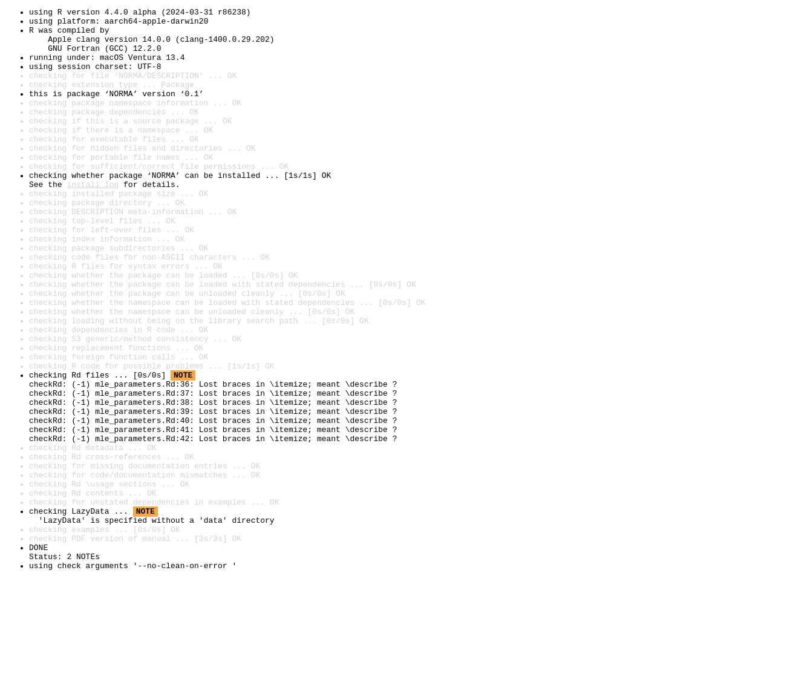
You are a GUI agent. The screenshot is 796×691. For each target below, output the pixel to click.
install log (93, 220)
